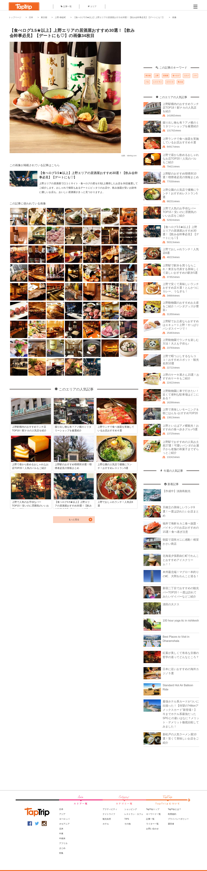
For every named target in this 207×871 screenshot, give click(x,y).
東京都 (44, 17)
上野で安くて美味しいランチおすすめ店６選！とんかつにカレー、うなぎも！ (181, 288)
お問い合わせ (152, 829)
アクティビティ (110, 809)
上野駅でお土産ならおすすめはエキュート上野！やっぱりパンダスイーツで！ (181, 325)
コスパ (186, 76)
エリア (92, 6)
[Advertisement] (171, 44)
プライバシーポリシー (178, 819)
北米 (61, 829)
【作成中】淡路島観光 (176, 491)
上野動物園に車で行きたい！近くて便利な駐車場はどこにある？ (181, 394)
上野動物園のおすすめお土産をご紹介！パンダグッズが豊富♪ (181, 306)
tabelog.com (132, 156)
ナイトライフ (109, 814)
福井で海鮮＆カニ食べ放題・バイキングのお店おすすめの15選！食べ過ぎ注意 (181, 527)
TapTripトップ (152, 809)
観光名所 (107, 819)
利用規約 (172, 814)
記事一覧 (66, 6)
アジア (62, 814)
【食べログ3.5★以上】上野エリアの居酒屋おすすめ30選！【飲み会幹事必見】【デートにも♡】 (119, 17)
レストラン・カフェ (133, 814)
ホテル (106, 824)
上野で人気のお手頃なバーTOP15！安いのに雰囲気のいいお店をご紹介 (179, 212)
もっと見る (74, 519)
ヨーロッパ (64, 819)
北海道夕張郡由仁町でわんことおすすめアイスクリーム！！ (181, 560)
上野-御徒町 (60, 17)
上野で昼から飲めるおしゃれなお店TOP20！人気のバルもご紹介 (181, 158)
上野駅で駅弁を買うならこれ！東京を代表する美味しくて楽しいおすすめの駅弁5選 (181, 269)
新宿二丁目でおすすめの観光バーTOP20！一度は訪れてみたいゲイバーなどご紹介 (181, 592)
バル (147, 82)
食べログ (176, 76)
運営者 (171, 824)
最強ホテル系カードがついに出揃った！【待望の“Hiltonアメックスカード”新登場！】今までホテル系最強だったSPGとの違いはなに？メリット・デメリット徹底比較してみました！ (181, 714)
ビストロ (169, 82)
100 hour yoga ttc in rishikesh (181, 620)
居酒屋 (165, 76)
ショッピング (130, 809)
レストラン (157, 82)
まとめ (62, 848)
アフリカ (63, 843)
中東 (61, 833)
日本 (31, 17)
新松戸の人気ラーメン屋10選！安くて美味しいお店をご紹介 (181, 738)
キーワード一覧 (153, 814)
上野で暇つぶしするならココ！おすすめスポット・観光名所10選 (181, 360)
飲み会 (180, 82)
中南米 (62, 838)
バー (195, 76)
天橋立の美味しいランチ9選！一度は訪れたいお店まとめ (181, 511)
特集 (61, 853)
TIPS (126, 819)
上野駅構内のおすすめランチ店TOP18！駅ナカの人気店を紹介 (181, 107)
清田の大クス (171, 604)
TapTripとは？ (174, 809)
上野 (156, 76)
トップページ (15, 17)
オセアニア (64, 824)
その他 (127, 824)
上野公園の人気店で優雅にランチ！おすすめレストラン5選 (181, 193)
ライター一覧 (152, 824)
